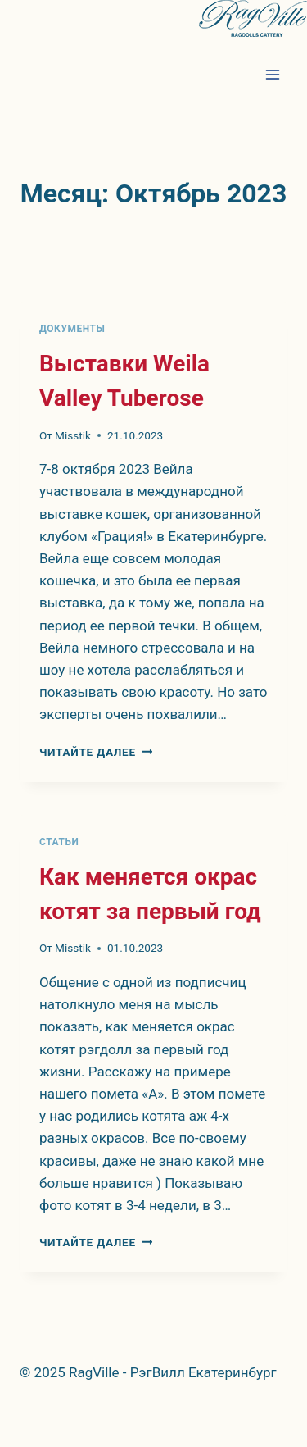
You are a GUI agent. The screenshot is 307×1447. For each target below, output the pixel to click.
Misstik (73, 435)
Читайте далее (95, 751)
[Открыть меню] (272, 74)
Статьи (59, 842)
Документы (72, 328)
